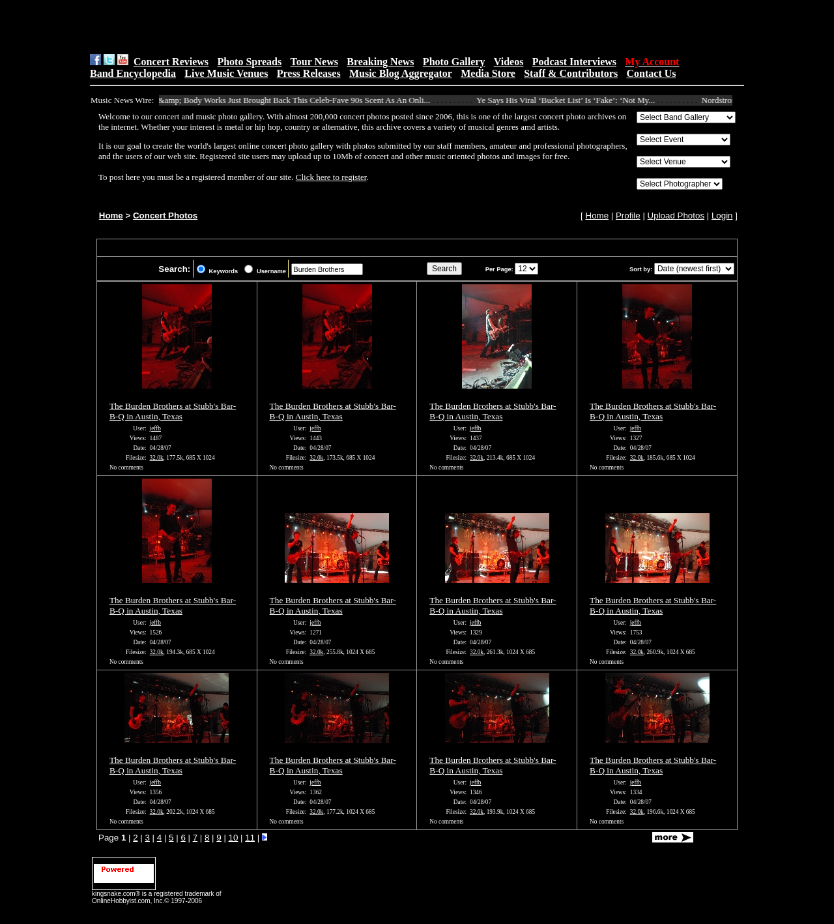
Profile (628, 215)
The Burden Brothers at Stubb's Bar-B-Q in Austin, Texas (172, 411)
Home (111, 215)
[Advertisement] (254, 26)
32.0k (157, 458)
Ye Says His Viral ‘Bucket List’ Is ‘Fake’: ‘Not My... (571, 100)
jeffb (155, 428)
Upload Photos (676, 215)
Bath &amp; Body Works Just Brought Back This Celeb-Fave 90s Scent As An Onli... (290, 100)
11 (250, 837)
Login (722, 215)
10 (233, 837)
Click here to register (331, 177)
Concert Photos (165, 215)
